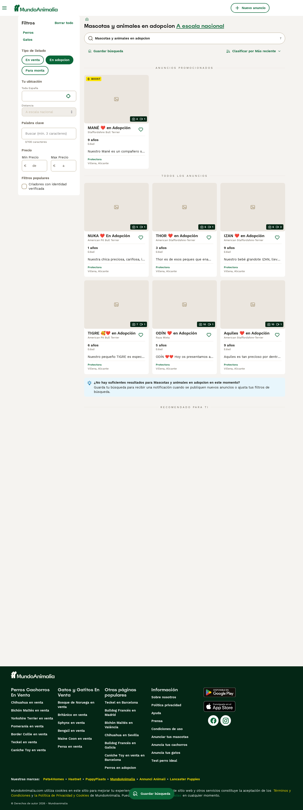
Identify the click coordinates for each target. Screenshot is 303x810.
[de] (34, 165)
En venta (33, 60)
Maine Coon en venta (75, 739)
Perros (28, 33)
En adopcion (59, 60)
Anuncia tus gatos (165, 753)
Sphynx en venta (71, 723)
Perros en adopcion (120, 768)
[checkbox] (24, 186)
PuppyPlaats (96, 779)
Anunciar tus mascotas (169, 737)
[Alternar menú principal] (4, 8)
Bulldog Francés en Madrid (120, 712)
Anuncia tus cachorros (169, 745)
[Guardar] (140, 129)
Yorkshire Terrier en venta (32, 718)
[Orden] (253, 51)
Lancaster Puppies (185, 779)
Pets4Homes (53, 779)
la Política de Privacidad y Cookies (61, 795)
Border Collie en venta (29, 734)
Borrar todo (64, 23)
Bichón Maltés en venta (30, 710)
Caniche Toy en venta (28, 750)
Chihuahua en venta (27, 702)
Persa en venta (70, 747)
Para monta (35, 70)
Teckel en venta (24, 742)
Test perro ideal (164, 761)
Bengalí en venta (71, 731)
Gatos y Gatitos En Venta (78, 692)
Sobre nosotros (163, 697)
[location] (49, 96)
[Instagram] (225, 720)
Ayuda (156, 713)
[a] (63, 165)
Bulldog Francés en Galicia (120, 745)
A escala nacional (200, 26)
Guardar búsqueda (105, 51)
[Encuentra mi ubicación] (68, 96)
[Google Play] (220, 692)
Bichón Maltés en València (119, 725)
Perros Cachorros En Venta (30, 692)
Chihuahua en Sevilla (122, 735)
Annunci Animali (152, 779)
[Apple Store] (219, 706)
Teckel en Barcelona (121, 702)
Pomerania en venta (27, 726)
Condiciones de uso (167, 729)
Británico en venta (72, 715)
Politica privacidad (166, 705)
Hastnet (74, 779)
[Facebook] (213, 720)
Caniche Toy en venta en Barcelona (125, 757)
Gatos (27, 40)
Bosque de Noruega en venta (76, 704)
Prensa (157, 721)
